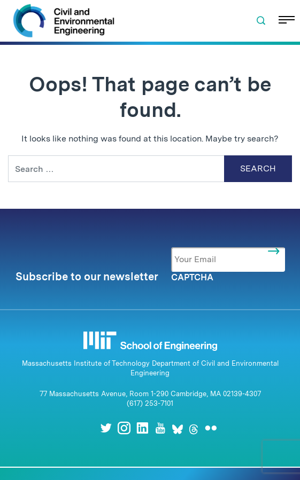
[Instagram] (124, 428)
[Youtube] (160, 428)
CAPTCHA (192, 277)
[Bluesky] (177, 428)
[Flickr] (210, 428)
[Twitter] (105, 428)
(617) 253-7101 (150, 403)
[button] (261, 20)
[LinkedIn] (142, 428)
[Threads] (193, 428)
